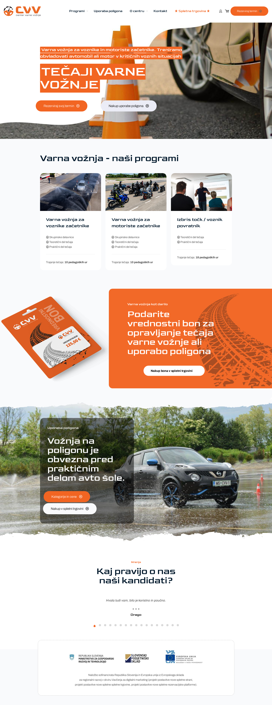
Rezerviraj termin (249, 11)
